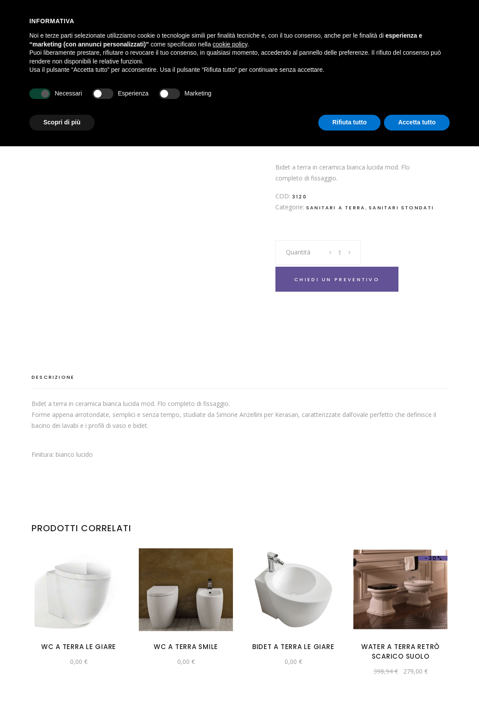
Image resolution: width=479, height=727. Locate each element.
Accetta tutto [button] (417, 122)
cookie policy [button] (230, 44)
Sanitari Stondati (401, 207)
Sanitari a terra (335, 207)
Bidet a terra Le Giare (293, 646)
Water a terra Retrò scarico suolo (400, 651)
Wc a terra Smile (186, 646)
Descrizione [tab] (53, 377)
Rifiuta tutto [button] (349, 122)
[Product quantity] (340, 252)
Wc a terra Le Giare (78, 646)
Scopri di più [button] (62, 122)
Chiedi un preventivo (337, 279)
